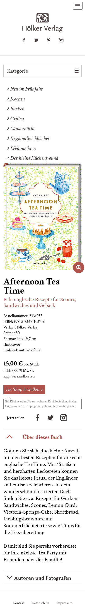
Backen (17, 108)
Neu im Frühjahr (26, 88)
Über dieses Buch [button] (43, 437)
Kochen (17, 98)
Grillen (17, 118)
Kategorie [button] (17, 70)
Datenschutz (40, 603)
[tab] (42, 436)
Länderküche (22, 128)
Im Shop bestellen (22, 389)
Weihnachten (23, 148)
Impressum (64, 603)
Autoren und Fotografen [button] (42, 578)
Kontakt (18, 603)
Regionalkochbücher (29, 138)
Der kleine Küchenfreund (34, 158)
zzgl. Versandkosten (19, 376)
